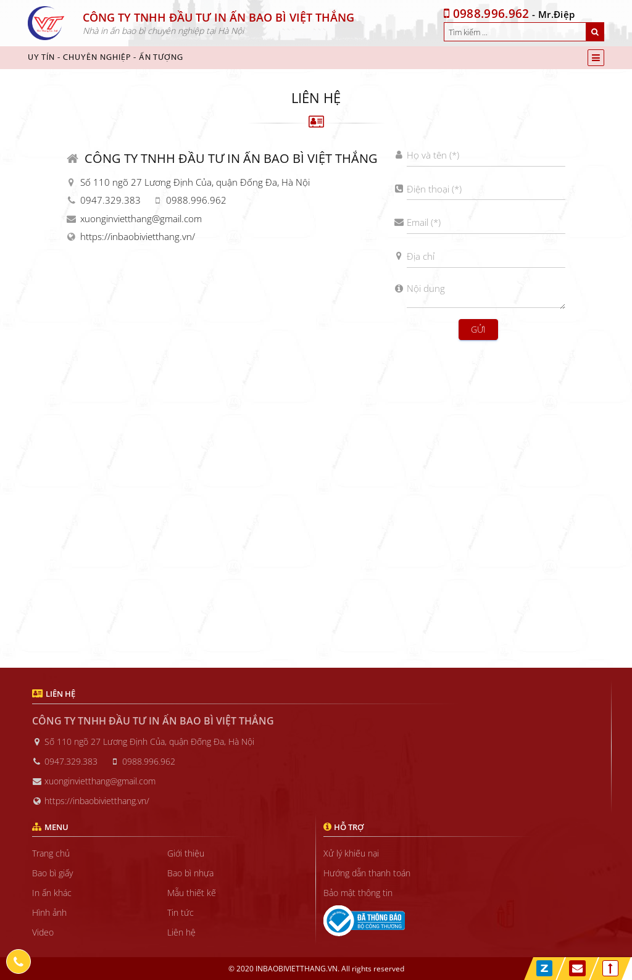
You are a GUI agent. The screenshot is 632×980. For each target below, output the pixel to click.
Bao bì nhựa (190, 873)
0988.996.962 (487, 14)
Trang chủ (51, 853)
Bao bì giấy (52, 873)
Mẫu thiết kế (191, 893)
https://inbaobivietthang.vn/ (137, 236)
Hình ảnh (49, 912)
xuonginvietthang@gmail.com (141, 218)
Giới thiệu (185, 853)
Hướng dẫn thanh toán (366, 873)
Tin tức (180, 912)
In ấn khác (52, 893)
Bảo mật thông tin (358, 893)
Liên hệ (181, 932)
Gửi (478, 329)
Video (43, 932)
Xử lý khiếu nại (351, 853)
